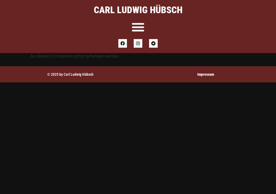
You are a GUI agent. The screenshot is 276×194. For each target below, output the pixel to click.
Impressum (205, 74)
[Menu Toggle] (138, 27)
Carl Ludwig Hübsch (138, 10)
